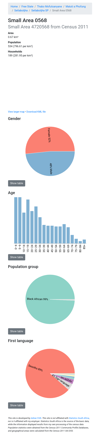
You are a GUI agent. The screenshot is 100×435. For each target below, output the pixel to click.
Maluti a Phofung (76, 6)
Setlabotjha (21, 10)
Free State (27, 6)
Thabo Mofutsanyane (49, 6)
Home (14, 6)
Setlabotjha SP (39, 10)
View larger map (16, 111)
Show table (16, 183)
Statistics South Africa (79, 418)
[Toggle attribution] (88, 107)
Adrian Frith (36, 418)
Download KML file (36, 111)
